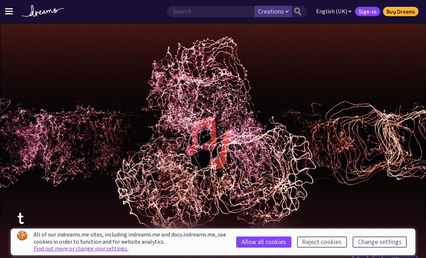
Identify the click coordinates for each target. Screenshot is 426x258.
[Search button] (299, 11)
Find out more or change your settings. (81, 249)
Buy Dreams (401, 11)
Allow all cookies (263, 242)
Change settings (380, 242)
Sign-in (368, 11)
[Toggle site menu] (9, 11)
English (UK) (333, 11)
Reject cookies (321, 242)
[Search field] (210, 11)
